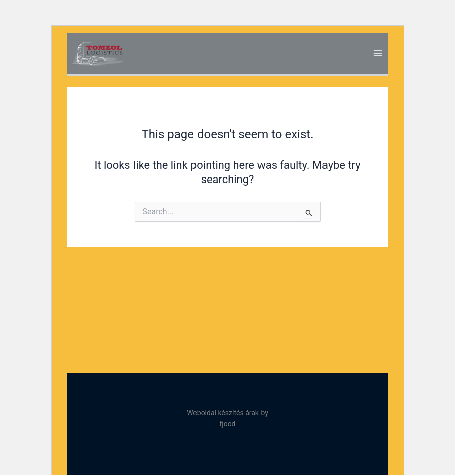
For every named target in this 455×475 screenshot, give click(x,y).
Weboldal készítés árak (223, 413)
